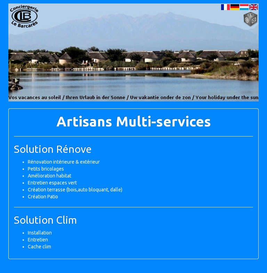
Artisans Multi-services (133, 121)
